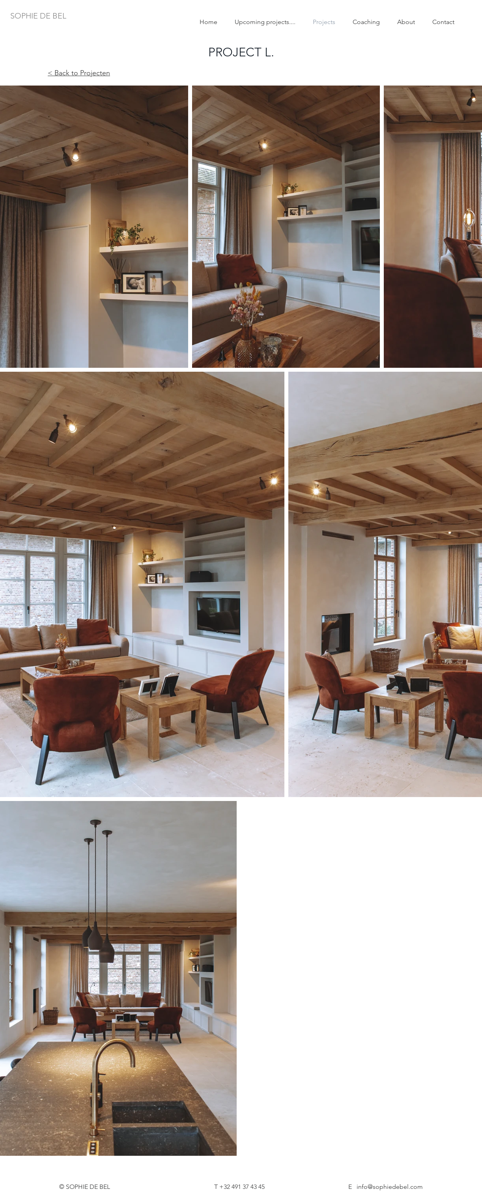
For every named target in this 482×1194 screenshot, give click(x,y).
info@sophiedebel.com (390, 1186)
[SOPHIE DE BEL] (38, 16)
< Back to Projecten (79, 73)
